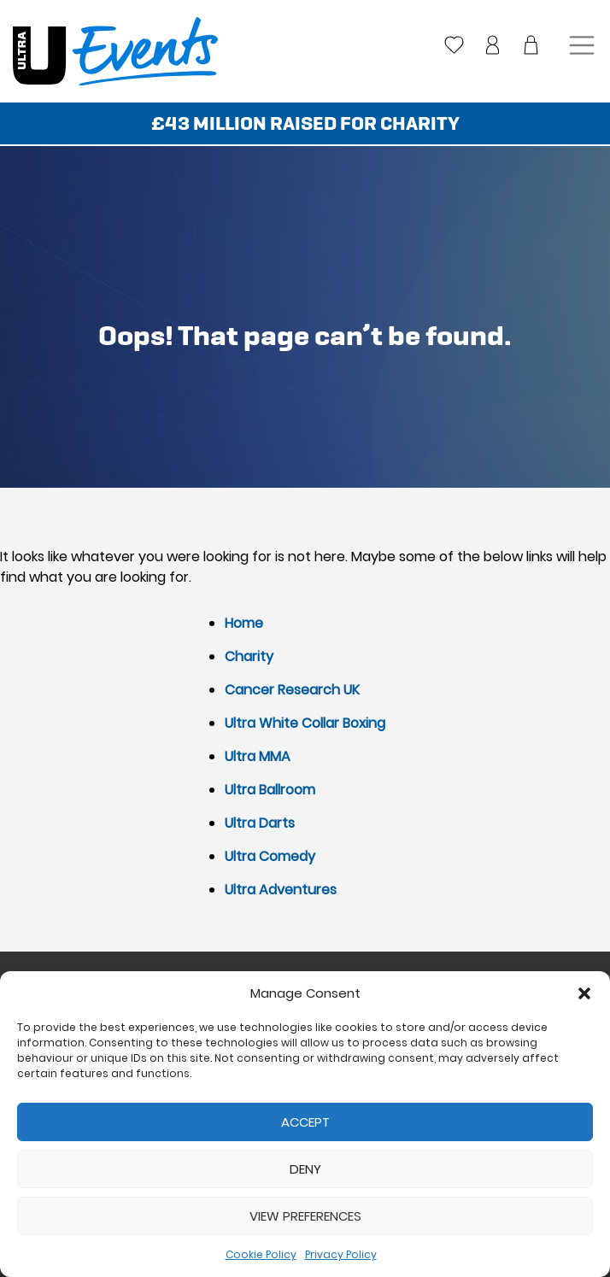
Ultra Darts (260, 823)
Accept (305, 1122)
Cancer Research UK (292, 690)
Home (244, 623)
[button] (584, 993)
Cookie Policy (261, 1254)
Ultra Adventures (281, 889)
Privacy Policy (341, 1254)
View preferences (305, 1216)
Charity (249, 656)
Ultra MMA (257, 756)
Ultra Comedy (270, 856)
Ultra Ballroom (270, 790)
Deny (305, 1169)
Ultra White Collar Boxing (305, 723)
